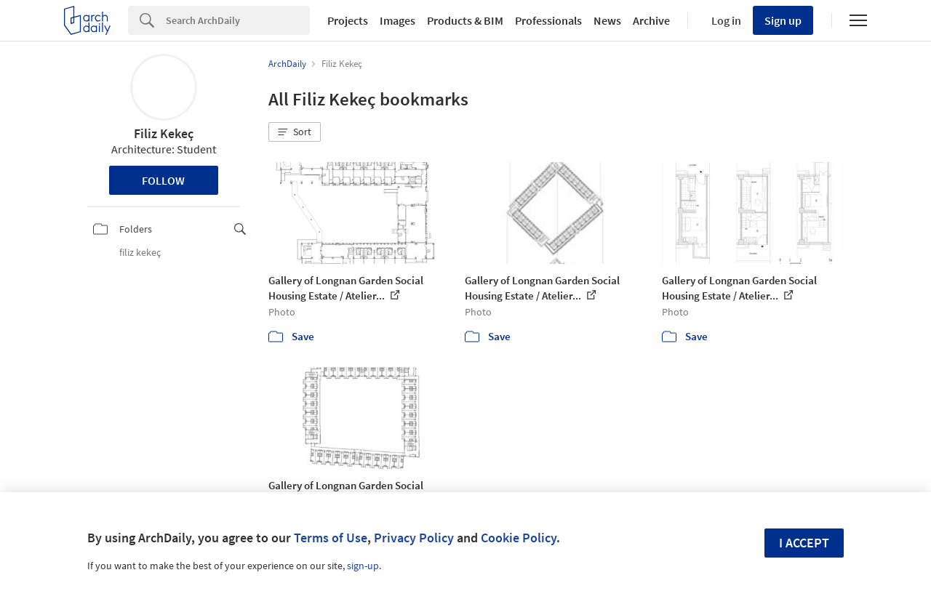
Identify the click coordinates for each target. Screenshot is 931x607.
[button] (294, 132)
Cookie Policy (518, 537)
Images (397, 20)
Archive (651, 20)
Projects (347, 20)
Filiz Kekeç (163, 133)
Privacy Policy (414, 537)
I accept (804, 542)
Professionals (548, 20)
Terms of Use (330, 537)
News (607, 20)
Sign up (783, 20)
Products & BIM (465, 20)
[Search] (238, 20)
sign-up (363, 565)
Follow (163, 180)
